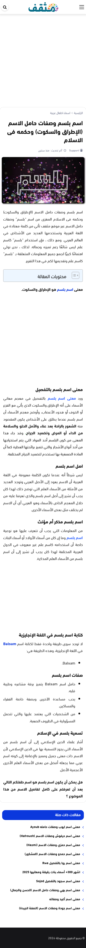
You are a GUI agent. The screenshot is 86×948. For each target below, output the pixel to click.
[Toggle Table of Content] (73, 275)
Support (73, 150)
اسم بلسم (65, 289)
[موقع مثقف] (44, 6)
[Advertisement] (43, 59)
